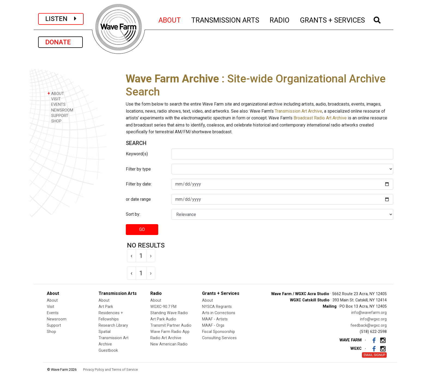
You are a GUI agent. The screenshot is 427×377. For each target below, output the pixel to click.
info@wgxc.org (373, 319)
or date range (138, 199)
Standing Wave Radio (169, 313)
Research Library (113, 325)
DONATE (60, 42)
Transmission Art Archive (298, 111)
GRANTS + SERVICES (332, 19)
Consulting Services (219, 338)
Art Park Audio (163, 319)
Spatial (105, 331)
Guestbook (108, 350)
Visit (50, 306)
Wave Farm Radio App (170, 331)
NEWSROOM (60, 110)
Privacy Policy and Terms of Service (110, 369)
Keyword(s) (137, 153)
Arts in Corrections (218, 313)
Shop (51, 331)
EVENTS (56, 104)
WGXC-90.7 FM (163, 306)
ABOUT (170, 19)
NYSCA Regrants (217, 306)
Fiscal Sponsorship (218, 331)
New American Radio (169, 344)
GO (142, 229)
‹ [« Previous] (131, 255)
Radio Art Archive (165, 338)
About (52, 300)
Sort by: (133, 214)
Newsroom (56, 319)
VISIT (54, 98)
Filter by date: (139, 184)
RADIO (280, 19)
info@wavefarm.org (369, 312)
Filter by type (138, 169)
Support (54, 325)
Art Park (106, 306)
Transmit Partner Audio (170, 325)
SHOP (54, 120)
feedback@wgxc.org (368, 325)
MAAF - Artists (215, 319)
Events (53, 313)
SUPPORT (57, 115)
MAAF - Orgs (213, 325)
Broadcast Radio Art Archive (320, 117)
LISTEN (61, 19)
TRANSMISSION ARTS (225, 19)
